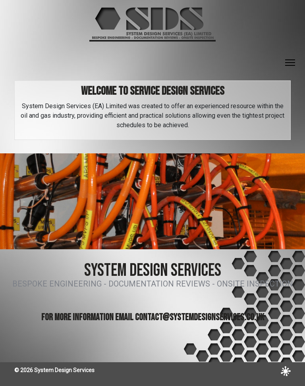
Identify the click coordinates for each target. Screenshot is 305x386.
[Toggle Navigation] (290, 62)
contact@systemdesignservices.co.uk (199, 317)
